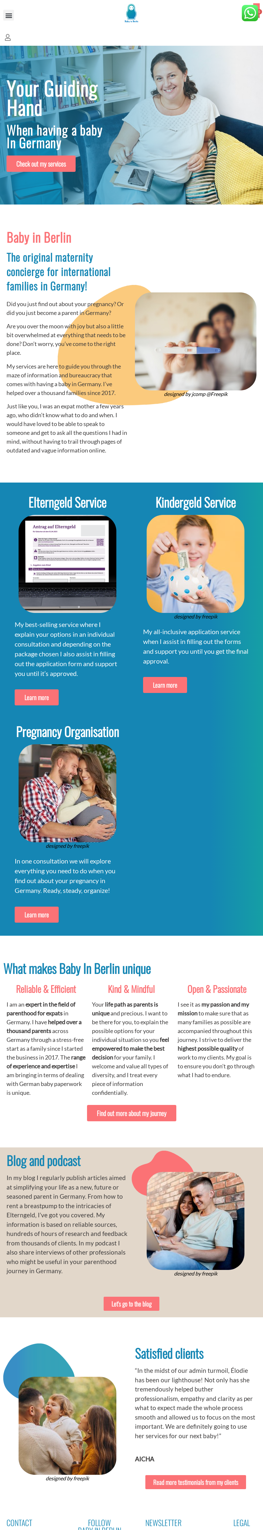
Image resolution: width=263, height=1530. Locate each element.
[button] (8, 15)
